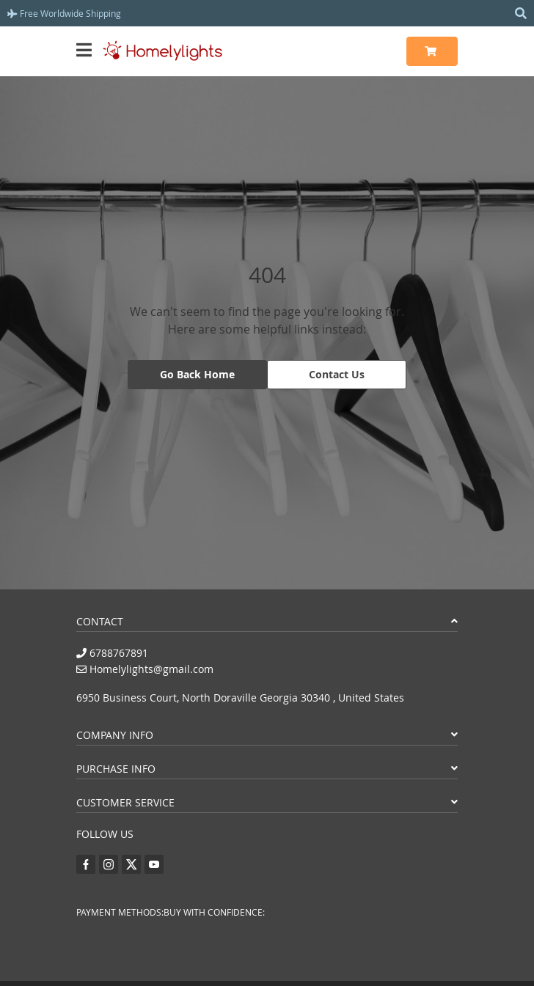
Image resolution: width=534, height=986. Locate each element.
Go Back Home (197, 374)
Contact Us (337, 374)
